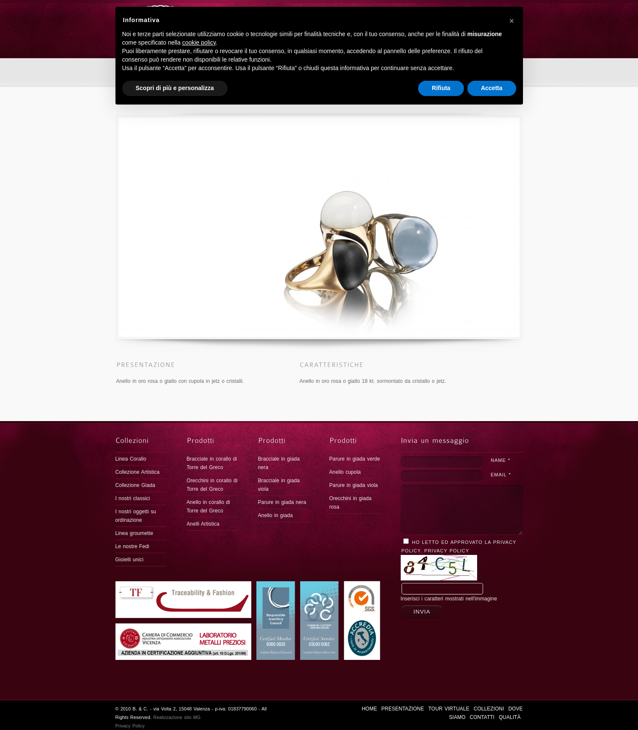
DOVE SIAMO (439, 10)
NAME (500, 460)
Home (121, 92)
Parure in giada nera (282, 502)
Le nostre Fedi (132, 546)
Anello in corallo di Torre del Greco (208, 506)
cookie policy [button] (199, 661)
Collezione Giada (135, 485)
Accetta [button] (492, 706)
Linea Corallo (130, 459)
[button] (512, 639)
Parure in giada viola (353, 485)
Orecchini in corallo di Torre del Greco (212, 485)
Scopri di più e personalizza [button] (175, 706)
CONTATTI (475, 10)
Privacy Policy (446, 550)
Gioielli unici (129, 560)
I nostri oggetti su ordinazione (135, 516)
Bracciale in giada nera (279, 463)
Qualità (507, 10)
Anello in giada (275, 515)
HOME (270, 10)
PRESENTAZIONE (306, 10)
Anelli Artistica (203, 524)
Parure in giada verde (354, 459)
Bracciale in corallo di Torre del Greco (212, 463)
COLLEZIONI (399, 10)
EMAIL (501, 474)
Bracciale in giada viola (279, 485)
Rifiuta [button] (441, 706)
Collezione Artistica (137, 472)
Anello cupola (345, 472)
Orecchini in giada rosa (350, 502)
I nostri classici (132, 498)
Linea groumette (134, 533)
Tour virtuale (356, 10)
